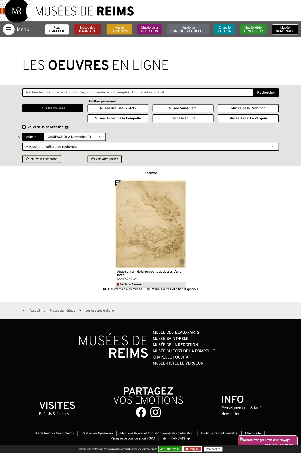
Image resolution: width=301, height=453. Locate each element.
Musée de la (149, 29)
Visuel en (47, 127)
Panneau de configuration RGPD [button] (133, 439)
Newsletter (230, 414)
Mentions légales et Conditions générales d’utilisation (156, 433)
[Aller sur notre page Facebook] (141, 412)
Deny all (193, 449)
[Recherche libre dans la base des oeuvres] (138, 92)
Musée (119, 29)
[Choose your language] (176, 438)
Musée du (188, 29)
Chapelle (224, 29)
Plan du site (253, 433)
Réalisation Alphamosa (97, 433)
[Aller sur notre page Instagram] (155, 412)
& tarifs (241, 408)
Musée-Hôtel (253, 29)
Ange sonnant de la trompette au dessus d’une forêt (149, 273)
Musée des (88, 29)
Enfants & (54, 414)
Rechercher (266, 93)
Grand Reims (65, 433)
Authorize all (170, 449)
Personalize (213, 449)
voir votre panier (104, 159)
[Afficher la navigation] (9, 29)
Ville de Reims (43, 433)
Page (57, 29)
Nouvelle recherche (42, 159)
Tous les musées (52, 108)
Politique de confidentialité (219, 433)
